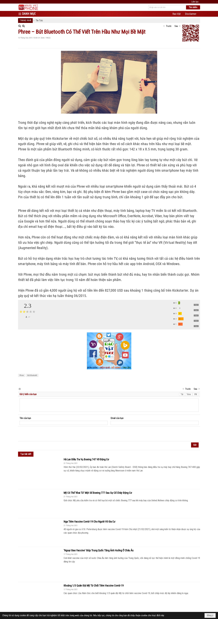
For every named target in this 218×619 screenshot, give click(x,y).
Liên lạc (195, 1)
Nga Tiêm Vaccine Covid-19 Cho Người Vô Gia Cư (89, 521)
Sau (176, 26)
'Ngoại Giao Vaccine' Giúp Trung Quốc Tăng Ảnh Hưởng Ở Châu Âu (98, 550)
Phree (22, 375)
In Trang (19, 388)
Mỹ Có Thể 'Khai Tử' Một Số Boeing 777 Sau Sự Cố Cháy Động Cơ (98, 492)
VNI (195, 394)
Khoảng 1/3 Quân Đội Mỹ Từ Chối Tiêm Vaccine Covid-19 (94, 585)
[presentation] (42, 434)
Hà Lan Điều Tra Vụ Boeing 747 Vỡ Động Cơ (86, 459)
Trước (169, 26)
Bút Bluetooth (32, 375)
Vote (196, 305)
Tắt (182, 394)
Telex (189, 394)
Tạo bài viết (25, 454)
